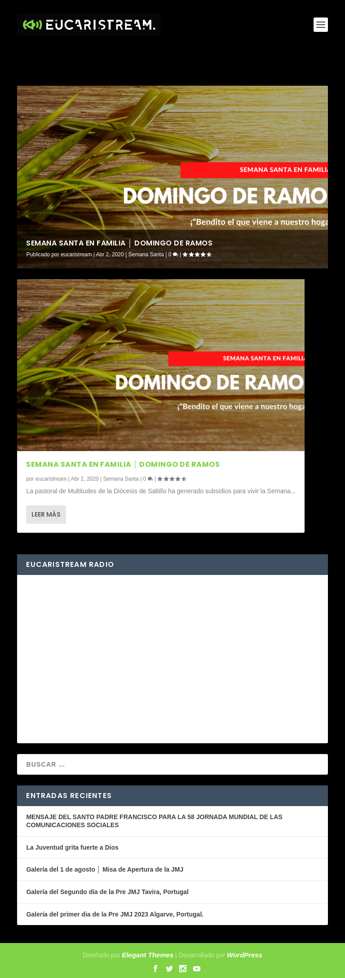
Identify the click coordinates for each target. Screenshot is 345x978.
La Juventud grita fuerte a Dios (72, 847)
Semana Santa (146, 254)
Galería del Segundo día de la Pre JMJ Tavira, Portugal (107, 891)
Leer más (46, 514)
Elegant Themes (147, 955)
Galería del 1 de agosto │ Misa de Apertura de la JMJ (104, 869)
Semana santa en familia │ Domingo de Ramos (119, 243)
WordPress (244, 955)
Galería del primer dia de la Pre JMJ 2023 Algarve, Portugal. (114, 914)
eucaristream (76, 254)
